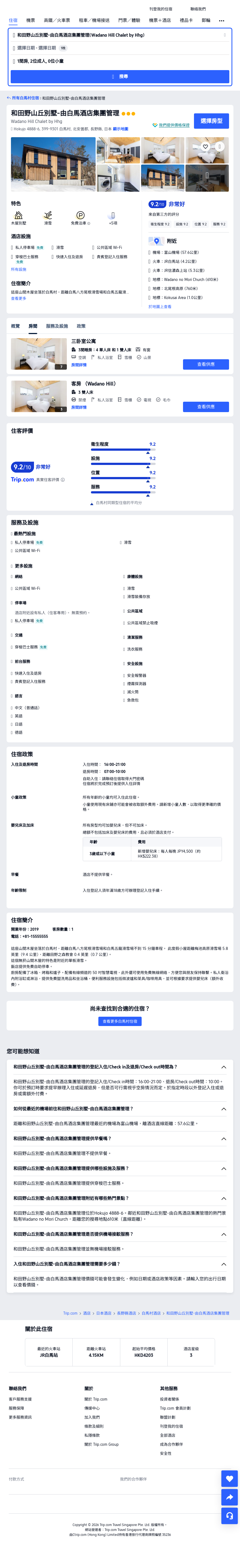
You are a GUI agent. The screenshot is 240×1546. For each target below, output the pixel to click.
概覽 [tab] (15, 326)
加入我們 (92, 1417)
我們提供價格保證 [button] (174, 125)
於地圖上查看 (160, 306)
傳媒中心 (92, 1408)
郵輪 (206, 20)
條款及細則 (94, 1426)
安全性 (166, 1453)
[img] (53, 164)
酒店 (87, 1313)
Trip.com (70, 1313)
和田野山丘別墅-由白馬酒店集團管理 (65, 113)
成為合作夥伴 (171, 1444)
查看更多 (18, 298)
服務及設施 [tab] (57, 326)
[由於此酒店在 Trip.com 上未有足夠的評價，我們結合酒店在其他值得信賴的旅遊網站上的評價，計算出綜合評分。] (63, 479)
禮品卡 (186, 20)
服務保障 (16, 1408)
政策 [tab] (81, 326)
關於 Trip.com (95, 1399)
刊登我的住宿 (171, 1426)
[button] (181, 9)
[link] (160, 9)
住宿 (13, 20)
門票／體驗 (129, 20)
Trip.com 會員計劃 (175, 1408)
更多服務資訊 (20, 1417)
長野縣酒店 (126, 1313)
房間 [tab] (32, 326)
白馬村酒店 (151, 1313)
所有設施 (18, 269)
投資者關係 (169, 1399)
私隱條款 (92, 1435)
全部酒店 (167, 1435)
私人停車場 (24, 542)
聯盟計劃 (167, 1417)
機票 (30, 20)
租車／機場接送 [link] (94, 20)
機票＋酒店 (160, 20)
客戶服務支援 (20, 1399)
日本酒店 (104, 1313)
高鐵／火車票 (57, 20)
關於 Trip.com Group (101, 1444)
